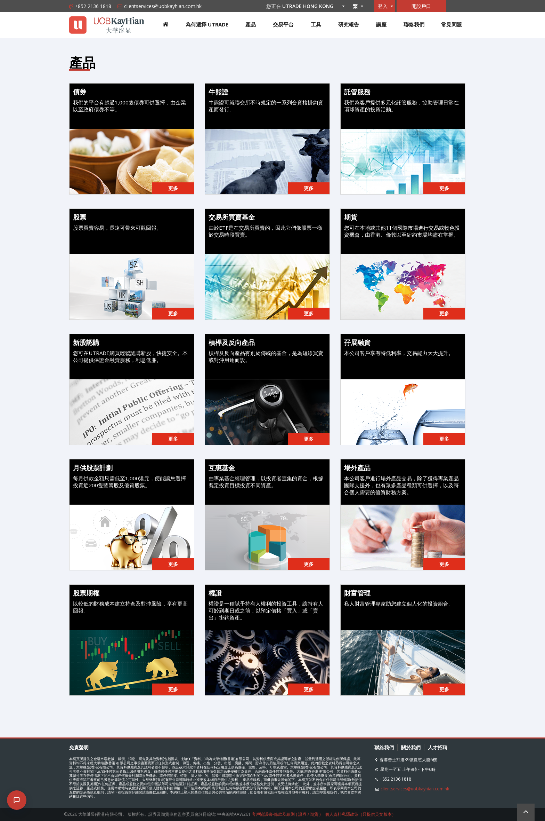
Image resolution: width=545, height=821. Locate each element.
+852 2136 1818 (93, 6)
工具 (316, 24)
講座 (381, 24)
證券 (302, 814)
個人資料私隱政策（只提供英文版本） (360, 814)
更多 (173, 188)
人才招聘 (437, 747)
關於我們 (411, 747)
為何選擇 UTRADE (207, 24)
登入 (383, 6)
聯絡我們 (414, 24)
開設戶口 (421, 6)
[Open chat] (16, 800)
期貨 (314, 814)
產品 (250, 24)
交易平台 (283, 24)
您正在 (303, 6)
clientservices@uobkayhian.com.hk (163, 6)
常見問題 (451, 24)
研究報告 (348, 24)
